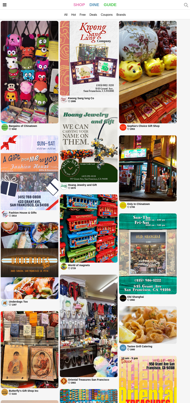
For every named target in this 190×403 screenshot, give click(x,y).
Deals (93, 14)
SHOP (79, 4)
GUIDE (110, 4)
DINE (94, 4)
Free (83, 14)
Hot (73, 14)
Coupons (107, 14)
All (65, 14)
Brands (121, 14)
